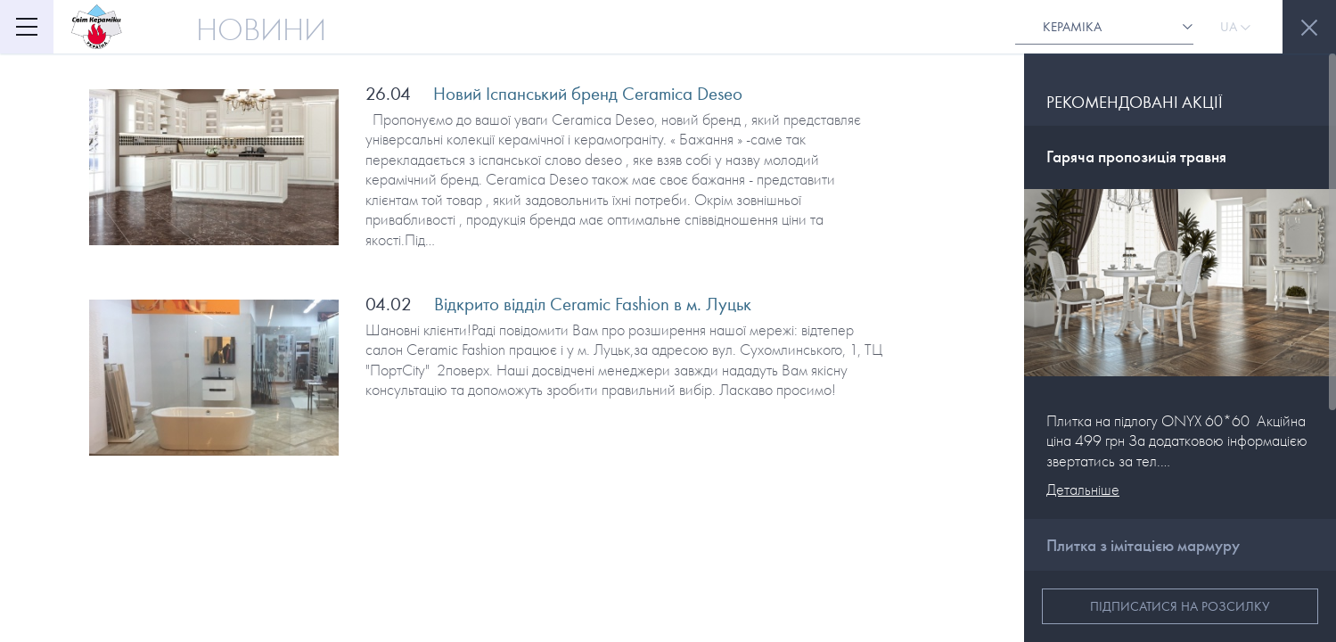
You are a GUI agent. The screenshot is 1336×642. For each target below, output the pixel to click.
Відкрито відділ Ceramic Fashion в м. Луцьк (592, 304)
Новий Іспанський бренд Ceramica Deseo (587, 93)
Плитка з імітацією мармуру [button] (1143, 545)
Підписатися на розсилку (1180, 606)
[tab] (1180, 157)
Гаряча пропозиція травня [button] (1136, 156)
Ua (1235, 27)
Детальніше (1082, 490)
